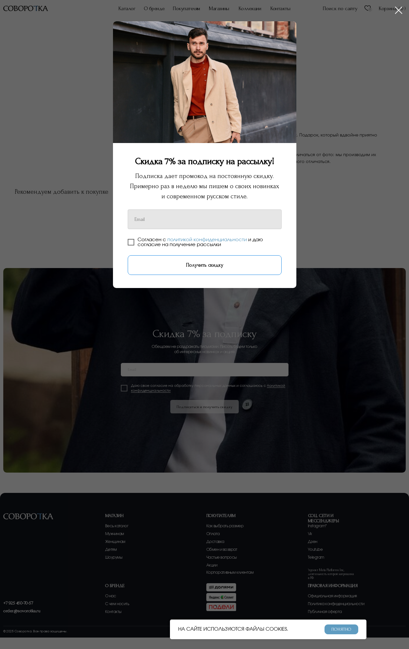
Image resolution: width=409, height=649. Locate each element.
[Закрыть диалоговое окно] (399, 10)
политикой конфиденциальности (207, 239)
